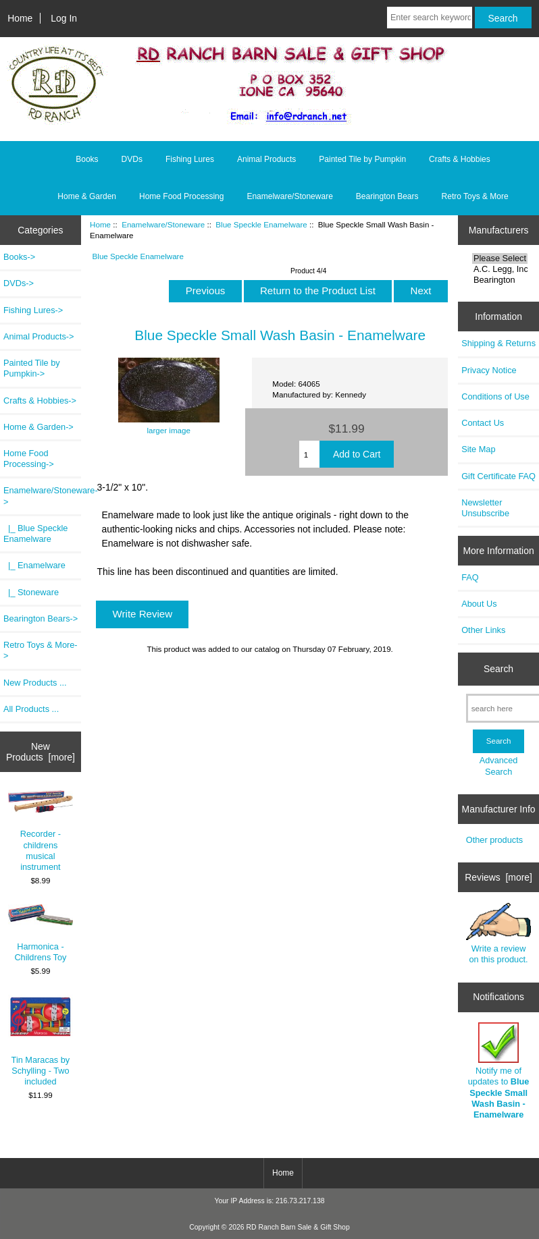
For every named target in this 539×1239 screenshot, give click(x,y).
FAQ (470, 577)
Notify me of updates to (499, 1071)
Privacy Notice (488, 370)
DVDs (132, 159)
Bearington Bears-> (40, 618)
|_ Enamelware (34, 565)
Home (19, 18)
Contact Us (482, 423)
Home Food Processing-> (28, 458)
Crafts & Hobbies (459, 159)
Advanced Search (499, 765)
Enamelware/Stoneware (163, 224)
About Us (478, 604)
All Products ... (31, 709)
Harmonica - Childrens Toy (41, 933)
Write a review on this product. (499, 933)
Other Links (483, 630)
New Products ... (35, 683)
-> (42, 495)
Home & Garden (86, 196)
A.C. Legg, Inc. (500, 269)
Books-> (19, 257)
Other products (494, 840)
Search (498, 668)
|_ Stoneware (31, 592)
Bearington (500, 280)
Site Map (478, 449)
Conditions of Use (495, 396)
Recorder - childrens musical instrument (41, 831)
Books (87, 159)
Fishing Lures (189, 159)
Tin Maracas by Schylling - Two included (41, 1040)
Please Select (500, 258)
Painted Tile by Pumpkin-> (31, 368)
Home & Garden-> (38, 427)
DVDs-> (18, 283)
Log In (64, 18)
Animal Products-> (38, 336)
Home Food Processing (181, 196)
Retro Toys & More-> (40, 650)
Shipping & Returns (498, 343)
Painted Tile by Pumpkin (362, 159)
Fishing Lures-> (33, 310)
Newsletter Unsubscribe (485, 507)
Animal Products (266, 159)
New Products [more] (40, 752)
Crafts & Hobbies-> (39, 400)
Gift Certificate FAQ (498, 476)
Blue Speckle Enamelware (261, 224)
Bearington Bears (387, 196)
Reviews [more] (498, 877)
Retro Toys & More (475, 196)
